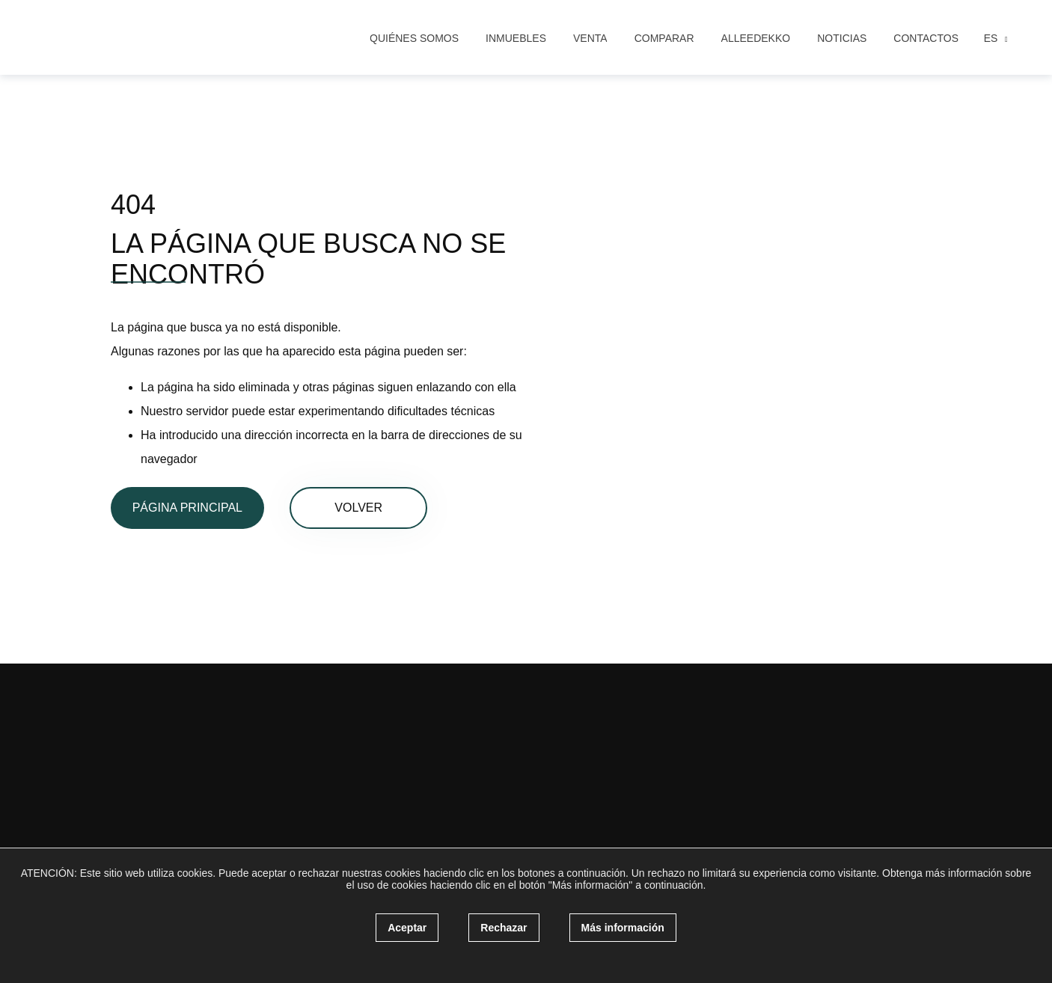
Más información (622, 928)
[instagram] (204, 763)
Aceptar (407, 928)
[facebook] (175, 763)
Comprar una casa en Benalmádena (385, 741)
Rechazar (503, 928)
